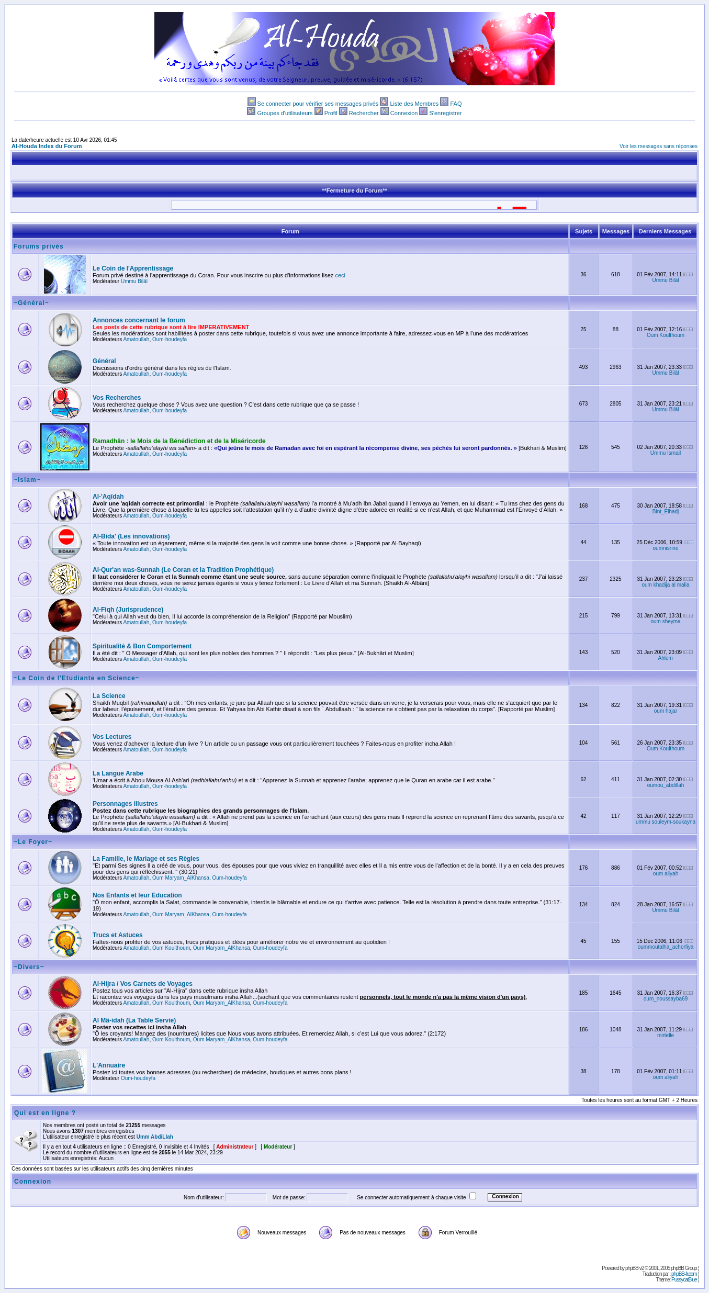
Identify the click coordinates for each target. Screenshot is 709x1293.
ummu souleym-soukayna (665, 822)
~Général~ (31, 303)
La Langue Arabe (118, 773)
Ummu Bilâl (134, 281)
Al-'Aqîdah (108, 496)
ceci (340, 275)
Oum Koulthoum (665, 335)
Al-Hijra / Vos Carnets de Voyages (143, 983)
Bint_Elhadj (665, 511)
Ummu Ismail (665, 453)
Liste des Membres (414, 103)
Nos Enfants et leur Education (137, 895)
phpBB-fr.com (684, 1274)
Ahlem (665, 658)
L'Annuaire (109, 1065)
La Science (109, 696)
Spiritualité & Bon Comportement (142, 646)
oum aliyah (665, 873)
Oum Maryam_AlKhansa (180, 878)
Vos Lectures (112, 736)
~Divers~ (29, 967)
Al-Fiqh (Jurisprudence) (128, 609)
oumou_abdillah (665, 785)
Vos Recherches (117, 397)
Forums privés (39, 246)
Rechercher (364, 113)
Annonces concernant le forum (139, 320)
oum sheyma (665, 621)
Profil (330, 113)
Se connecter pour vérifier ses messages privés (318, 103)
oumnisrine (666, 548)
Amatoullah (136, 339)
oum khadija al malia (665, 585)
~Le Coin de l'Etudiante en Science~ (77, 678)
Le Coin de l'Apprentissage (133, 268)
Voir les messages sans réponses (658, 146)
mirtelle (665, 1035)
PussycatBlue (684, 1280)
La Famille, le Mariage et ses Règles (146, 858)
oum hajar (665, 711)
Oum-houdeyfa (169, 339)
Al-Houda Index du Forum (47, 146)
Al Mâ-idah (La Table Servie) (134, 1020)
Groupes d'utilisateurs (284, 113)
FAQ (456, 103)
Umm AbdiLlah (155, 1137)
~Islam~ (27, 480)
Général (104, 361)
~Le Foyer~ (33, 842)
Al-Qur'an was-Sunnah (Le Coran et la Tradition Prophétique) (183, 570)
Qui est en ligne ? (45, 1113)
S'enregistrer (446, 113)
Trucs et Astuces (118, 935)
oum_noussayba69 (666, 999)
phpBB (631, 1268)
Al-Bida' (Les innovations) (131, 536)
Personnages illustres (125, 803)
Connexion (404, 113)
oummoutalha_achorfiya (666, 947)
